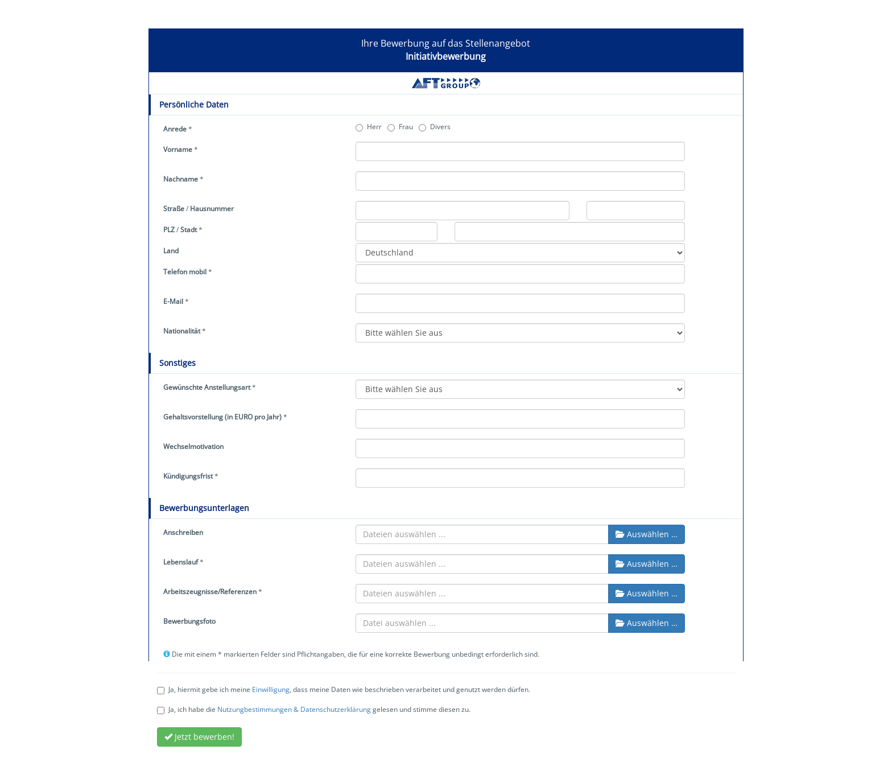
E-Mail (173, 301)
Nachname (180, 179)
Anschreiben (183, 532)
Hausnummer (212, 208)
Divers (435, 126)
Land (171, 251)
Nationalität (181, 331)
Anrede (175, 129)
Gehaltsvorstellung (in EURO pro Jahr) (222, 417)
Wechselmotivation (193, 446)
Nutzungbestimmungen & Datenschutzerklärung (294, 709)
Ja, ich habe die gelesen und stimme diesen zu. (313, 709)
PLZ (169, 229)
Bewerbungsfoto (189, 621)
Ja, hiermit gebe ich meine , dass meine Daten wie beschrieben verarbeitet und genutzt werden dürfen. (343, 689)
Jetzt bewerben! (199, 736)
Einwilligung (271, 689)
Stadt (188, 229)
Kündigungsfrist (188, 476)
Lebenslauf (180, 562)
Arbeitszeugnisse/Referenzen (210, 591)
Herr (369, 126)
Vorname (177, 149)
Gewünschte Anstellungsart (206, 387)
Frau (400, 126)
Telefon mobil (185, 272)
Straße (173, 208)
